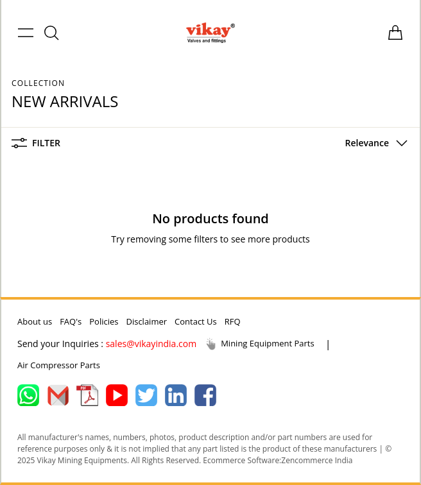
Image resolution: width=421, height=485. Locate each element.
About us (34, 321)
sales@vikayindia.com (151, 343)
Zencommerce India (316, 460)
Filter (36, 143)
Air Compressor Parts (58, 365)
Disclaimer (146, 321)
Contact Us (196, 321)
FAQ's (71, 321)
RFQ (233, 321)
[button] (373, 143)
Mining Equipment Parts (259, 343)
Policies (103, 321)
